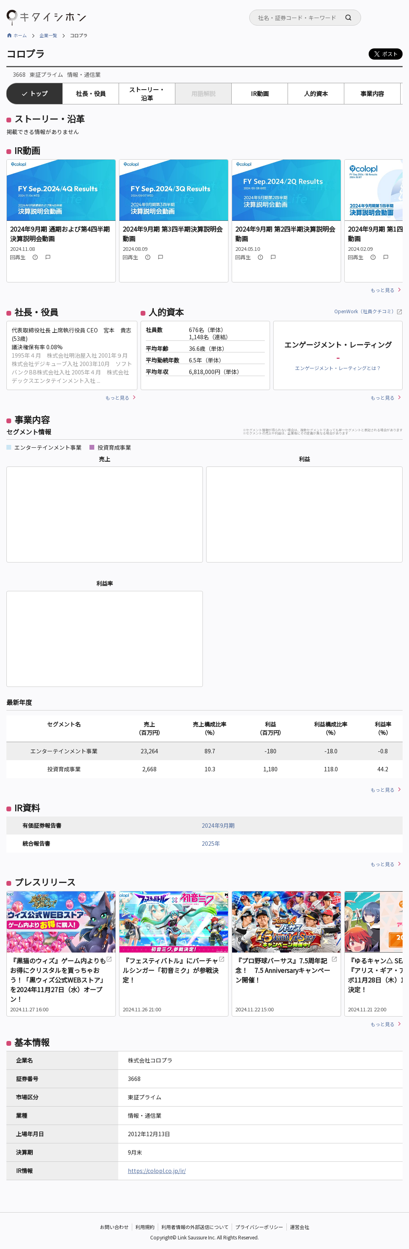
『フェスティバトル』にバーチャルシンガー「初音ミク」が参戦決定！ (174, 970)
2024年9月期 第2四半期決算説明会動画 (285, 233)
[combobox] (305, 18)
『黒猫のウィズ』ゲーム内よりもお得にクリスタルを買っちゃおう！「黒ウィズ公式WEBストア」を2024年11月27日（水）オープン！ (61, 980)
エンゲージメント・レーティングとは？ (338, 367)
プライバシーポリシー (259, 1226)
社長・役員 (91, 93)
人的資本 (316, 93)
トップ (39, 93)
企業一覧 (48, 35)
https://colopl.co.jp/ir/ (157, 1171)
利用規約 (145, 1226)
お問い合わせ (114, 1226)
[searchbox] (307, 18)
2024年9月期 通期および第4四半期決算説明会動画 (60, 233)
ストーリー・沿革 (147, 93)
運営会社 (299, 1226)
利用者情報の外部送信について (194, 1226)
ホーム (20, 35)
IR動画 (260, 93)
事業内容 (372, 93)
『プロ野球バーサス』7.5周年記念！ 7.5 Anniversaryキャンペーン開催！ (286, 970)
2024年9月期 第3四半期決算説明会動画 (172, 233)
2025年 (211, 843)
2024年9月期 (218, 825)
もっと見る (383, 289)
